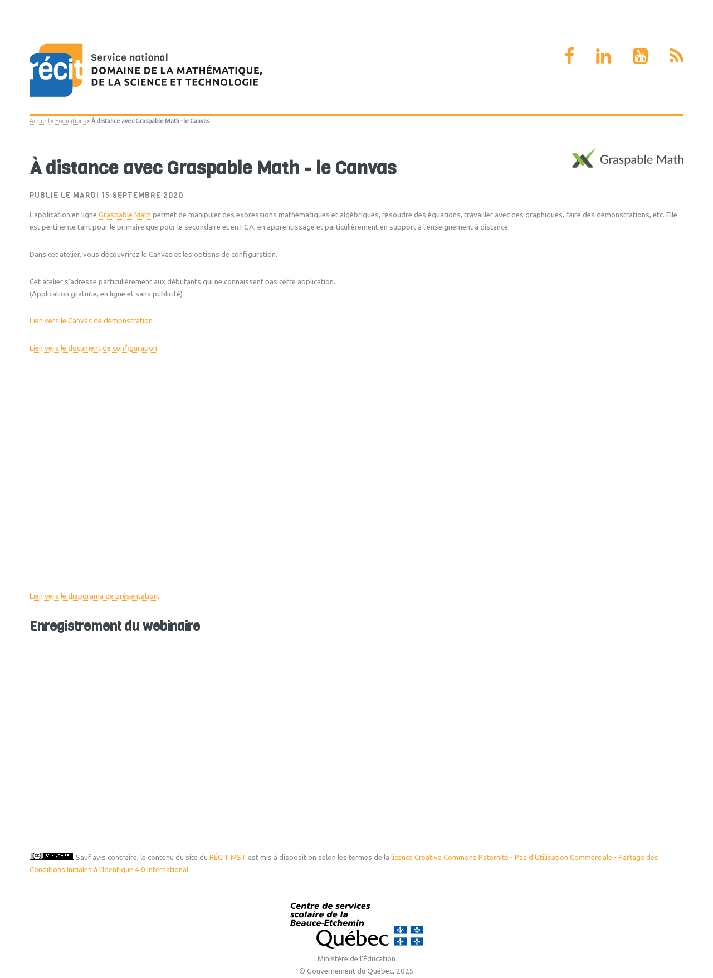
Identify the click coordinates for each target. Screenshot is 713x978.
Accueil (40, 121)
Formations (70, 121)
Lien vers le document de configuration (93, 348)
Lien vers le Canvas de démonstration (91, 321)
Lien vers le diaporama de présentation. (94, 596)
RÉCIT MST (227, 857)
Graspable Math (125, 215)
